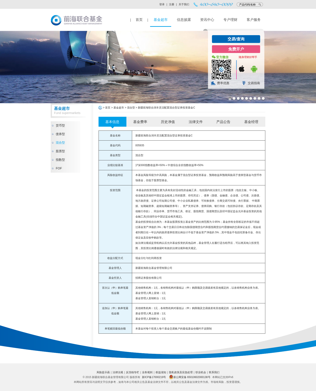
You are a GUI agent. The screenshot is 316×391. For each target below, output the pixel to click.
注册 (171, 4)
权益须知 (161, 372)
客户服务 (254, 20)
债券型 (60, 134)
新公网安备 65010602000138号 (189, 377)
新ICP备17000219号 (154, 377)
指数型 (60, 159)
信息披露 (184, 20)
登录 (162, 4)
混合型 (60, 142)
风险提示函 (103, 372)
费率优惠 (223, 83)
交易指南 (254, 83)
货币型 (60, 125)
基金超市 (161, 20)
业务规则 (147, 372)
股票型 (60, 151)
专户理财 (230, 20)
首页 (139, 20)
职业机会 (201, 372)
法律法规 (118, 372)
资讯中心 (207, 20)
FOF (59, 168)
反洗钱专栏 (132, 372)
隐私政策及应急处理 (181, 372)
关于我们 (184, 4)
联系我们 (214, 372)
